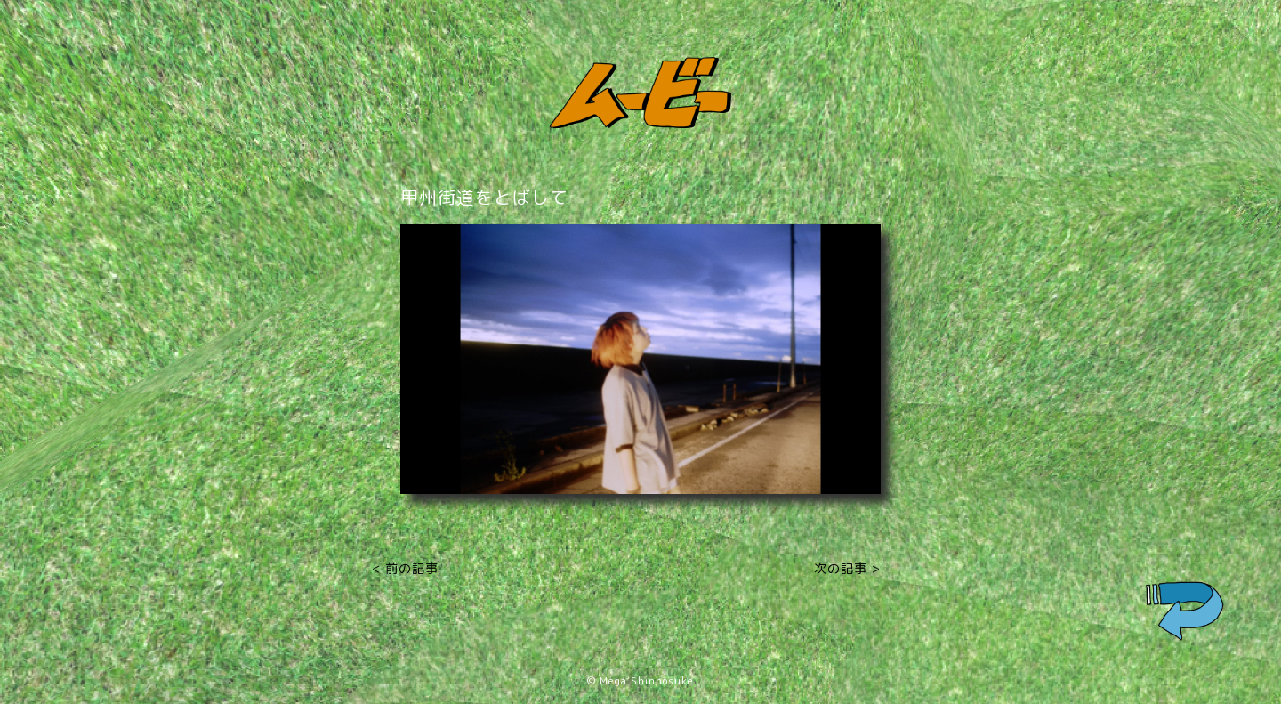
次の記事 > (847, 568)
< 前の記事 (405, 568)
